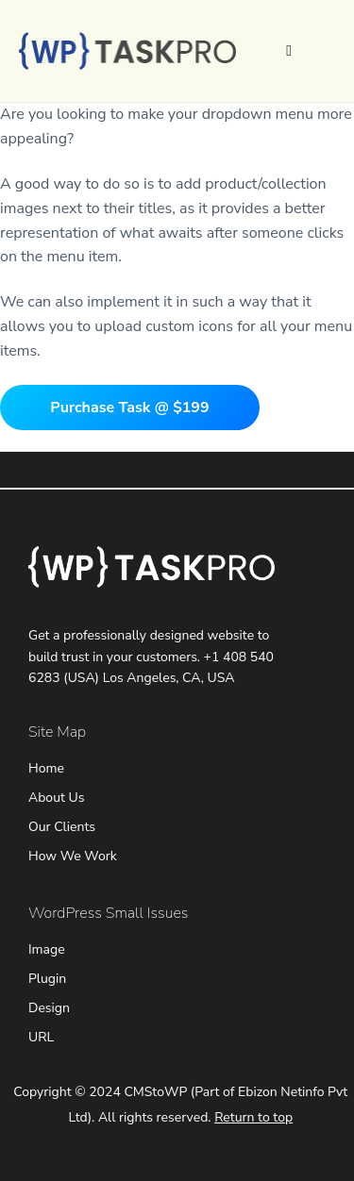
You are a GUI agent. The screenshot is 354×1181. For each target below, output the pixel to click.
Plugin (47, 979)
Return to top (253, 1117)
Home (46, 768)
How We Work (72, 856)
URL (41, 1037)
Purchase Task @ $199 (129, 407)
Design (49, 1008)
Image (46, 949)
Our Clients (61, 827)
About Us (56, 798)
